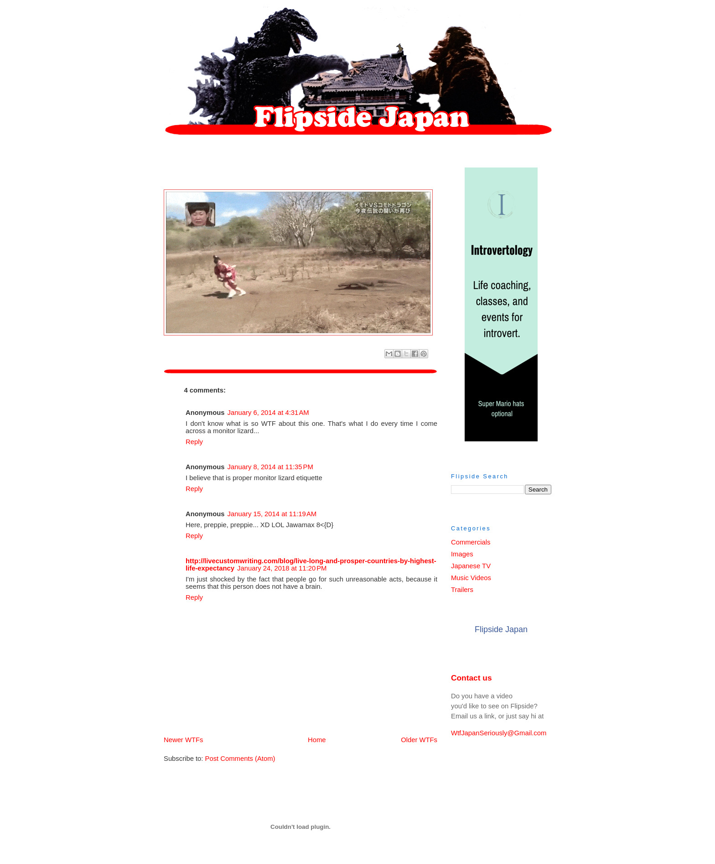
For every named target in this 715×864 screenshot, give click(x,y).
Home (302, 740)
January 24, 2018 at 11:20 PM (281, 568)
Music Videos (471, 577)
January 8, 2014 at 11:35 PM (270, 467)
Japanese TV (471, 566)
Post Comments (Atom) (240, 758)
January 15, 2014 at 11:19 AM (272, 514)
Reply (194, 441)
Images (462, 554)
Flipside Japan (501, 629)
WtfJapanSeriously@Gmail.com (498, 733)
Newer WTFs (183, 740)
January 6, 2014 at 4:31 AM (268, 412)
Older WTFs (419, 740)
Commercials (470, 542)
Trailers (462, 589)
